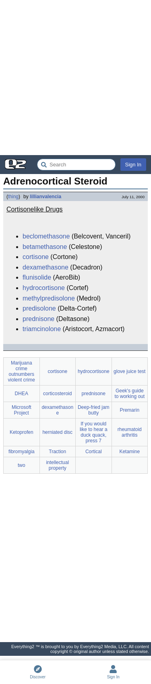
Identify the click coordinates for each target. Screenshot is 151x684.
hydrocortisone (44, 287)
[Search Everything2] (76, 164)
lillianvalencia (45, 196)
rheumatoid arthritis (130, 432)
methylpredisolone (49, 298)
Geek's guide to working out (129, 393)
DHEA (21, 393)
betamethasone (45, 246)
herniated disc (57, 432)
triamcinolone (42, 328)
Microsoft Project (21, 410)
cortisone (36, 256)
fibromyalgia (21, 451)
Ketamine (129, 451)
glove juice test (129, 371)
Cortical (93, 451)
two (21, 465)
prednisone (38, 318)
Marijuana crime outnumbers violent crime (21, 371)
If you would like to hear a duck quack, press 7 (94, 432)
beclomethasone (46, 236)
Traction (57, 451)
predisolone (39, 308)
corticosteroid (57, 393)
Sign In (133, 165)
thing (13, 196)
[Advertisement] (75, 77)
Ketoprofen (21, 432)
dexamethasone (45, 267)
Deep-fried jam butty (94, 410)
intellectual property (57, 465)
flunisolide (37, 277)
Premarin (129, 410)
